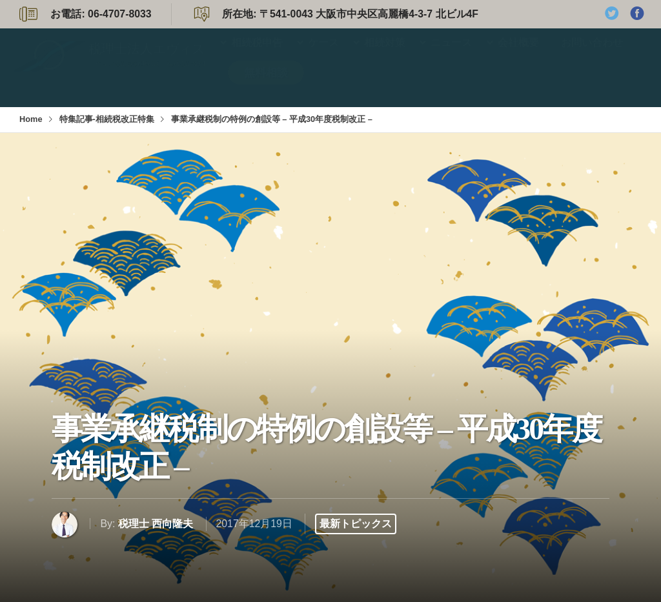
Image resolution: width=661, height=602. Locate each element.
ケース (323, 55)
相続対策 (384, 55)
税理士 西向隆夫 (155, 523)
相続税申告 (257, 55)
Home (31, 119)
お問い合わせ (592, 55)
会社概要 (518, 55)
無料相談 (266, 85)
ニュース (451, 55)
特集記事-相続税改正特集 (106, 119)
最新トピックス (356, 523)
